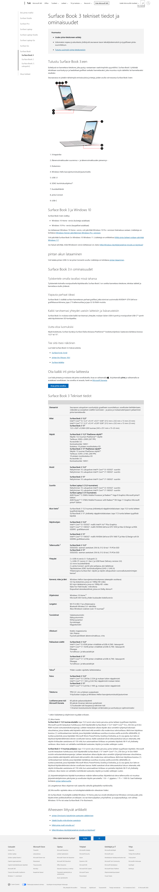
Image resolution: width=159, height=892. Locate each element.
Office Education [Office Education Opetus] (61, 865)
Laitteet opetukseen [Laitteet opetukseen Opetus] (62, 854)
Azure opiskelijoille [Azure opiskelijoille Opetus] (62, 878)
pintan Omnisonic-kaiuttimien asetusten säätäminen (72, 815)
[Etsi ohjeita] (143, 3)
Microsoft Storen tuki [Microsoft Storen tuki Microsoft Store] (39, 857)
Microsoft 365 (37, 3)
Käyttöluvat (92, 887)
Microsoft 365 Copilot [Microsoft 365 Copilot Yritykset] (85, 868)
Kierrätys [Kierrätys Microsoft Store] (35, 868)
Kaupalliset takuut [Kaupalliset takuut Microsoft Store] (38, 872)
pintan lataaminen (117, 260)
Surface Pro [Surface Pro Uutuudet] (11, 850)
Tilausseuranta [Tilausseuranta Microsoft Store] (37, 865)
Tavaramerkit (102, 887)
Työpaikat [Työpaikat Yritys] (131, 850)
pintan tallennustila (63, 781)
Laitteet (63, 3)
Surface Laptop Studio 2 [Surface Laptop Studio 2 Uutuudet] (14, 857)
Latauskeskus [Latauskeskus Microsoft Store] (37, 854)
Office (46, 3)
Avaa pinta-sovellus (58, 386)
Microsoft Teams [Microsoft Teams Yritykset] (84, 872)
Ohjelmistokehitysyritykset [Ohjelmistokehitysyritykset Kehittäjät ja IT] (112, 872)
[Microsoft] (16, 3)
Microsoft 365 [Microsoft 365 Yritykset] (83, 865)
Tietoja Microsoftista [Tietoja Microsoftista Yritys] (134, 854)
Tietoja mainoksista (114, 887)
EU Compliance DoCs (129, 887)
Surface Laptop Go (27, 40)
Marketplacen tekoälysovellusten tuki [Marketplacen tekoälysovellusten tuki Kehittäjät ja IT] (115, 857)
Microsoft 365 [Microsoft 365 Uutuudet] (12, 868)
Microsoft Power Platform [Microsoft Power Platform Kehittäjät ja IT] (112, 868)
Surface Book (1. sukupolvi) (28, 64)
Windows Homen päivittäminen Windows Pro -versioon (78, 233)
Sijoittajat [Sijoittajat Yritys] (131, 865)
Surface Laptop (26, 29)
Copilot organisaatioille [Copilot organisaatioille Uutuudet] (14, 861)
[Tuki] (28, 3)
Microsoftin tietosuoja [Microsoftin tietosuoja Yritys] (135, 861)
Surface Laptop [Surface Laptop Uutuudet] (12, 854)
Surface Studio (26, 18)
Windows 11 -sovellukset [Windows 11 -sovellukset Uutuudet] (15, 876)
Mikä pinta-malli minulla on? (63, 825)
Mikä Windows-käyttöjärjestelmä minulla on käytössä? (121, 245)
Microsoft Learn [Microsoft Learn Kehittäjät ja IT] (109, 854)
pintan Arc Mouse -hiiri (61, 357)
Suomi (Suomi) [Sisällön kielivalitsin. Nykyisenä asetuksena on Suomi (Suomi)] (15, 884)
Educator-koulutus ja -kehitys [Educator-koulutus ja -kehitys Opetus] (65, 868)
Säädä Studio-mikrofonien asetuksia (66, 820)
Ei (99, 838)
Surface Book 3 (28, 55)
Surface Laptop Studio (29, 35)
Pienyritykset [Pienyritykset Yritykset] (83, 876)
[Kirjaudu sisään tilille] (148, 3)
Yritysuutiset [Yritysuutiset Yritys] (132, 857)
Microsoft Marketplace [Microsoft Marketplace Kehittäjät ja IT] (111, 865)
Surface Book (25, 51)
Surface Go (24, 46)
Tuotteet (54, 3)
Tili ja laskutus (75, 3)
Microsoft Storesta (99, 380)
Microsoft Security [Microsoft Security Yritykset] (84, 854)
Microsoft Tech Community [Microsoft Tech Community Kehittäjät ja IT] (112, 861)
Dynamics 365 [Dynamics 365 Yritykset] (83, 861)
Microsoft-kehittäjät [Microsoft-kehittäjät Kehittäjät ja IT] (110, 850)
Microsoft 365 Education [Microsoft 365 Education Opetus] (64, 861)
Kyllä (85, 838)
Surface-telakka (58, 362)
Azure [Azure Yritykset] (81, 857)
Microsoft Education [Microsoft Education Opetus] (62, 850)
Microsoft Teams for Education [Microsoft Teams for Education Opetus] (65, 857)
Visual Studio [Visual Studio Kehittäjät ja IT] (108, 876)
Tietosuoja (83, 887)
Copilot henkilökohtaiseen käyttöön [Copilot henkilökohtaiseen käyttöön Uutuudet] (18, 865)
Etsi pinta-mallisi (26, 12)
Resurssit (87, 3)
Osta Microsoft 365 (101, 3)
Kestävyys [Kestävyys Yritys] (131, 868)
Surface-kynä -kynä (59, 352)
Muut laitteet (25, 74)
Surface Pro (24, 23)
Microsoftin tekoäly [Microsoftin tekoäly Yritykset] (84, 850)
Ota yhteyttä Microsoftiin (70, 887)
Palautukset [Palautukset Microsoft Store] (36, 861)
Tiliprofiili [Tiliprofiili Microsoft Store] (36, 850)
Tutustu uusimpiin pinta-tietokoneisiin (70, 49)
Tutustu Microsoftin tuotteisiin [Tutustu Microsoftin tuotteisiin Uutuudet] (16, 872)
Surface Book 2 (28, 59)
